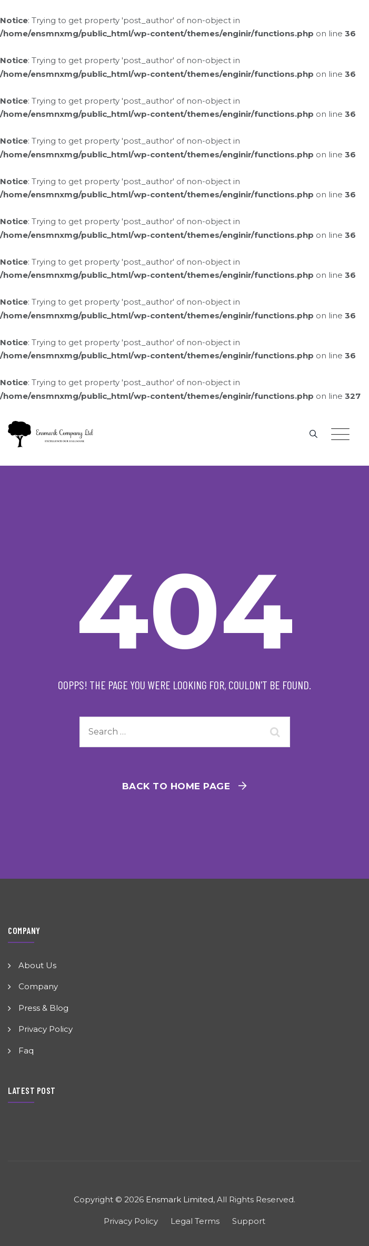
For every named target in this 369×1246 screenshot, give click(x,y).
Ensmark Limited (179, 1199)
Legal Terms (195, 1221)
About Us (37, 965)
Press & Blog (43, 1008)
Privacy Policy (45, 1029)
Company (38, 986)
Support (248, 1221)
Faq (26, 1051)
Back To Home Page (176, 786)
